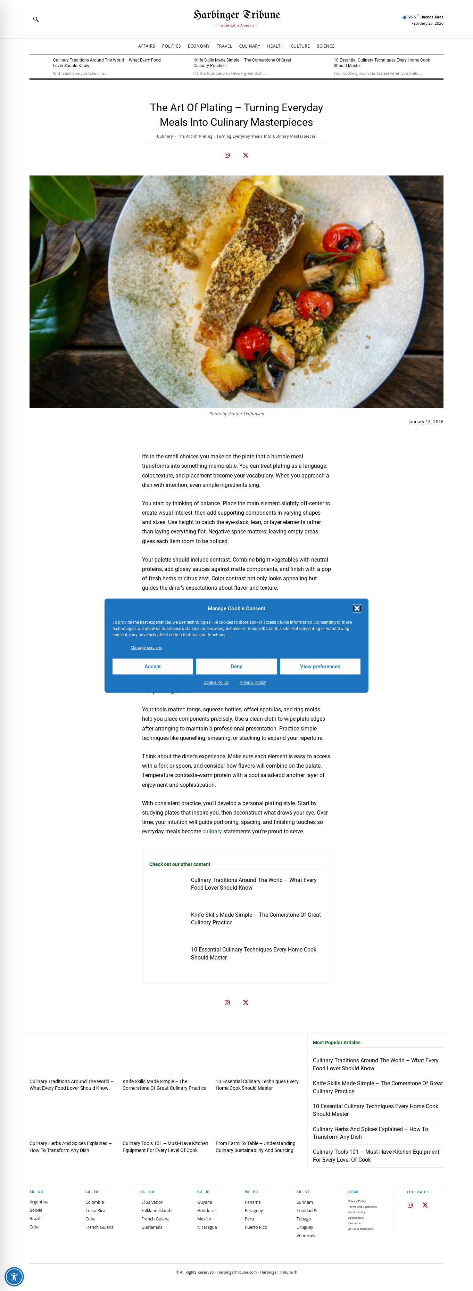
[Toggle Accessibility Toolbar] (14, 1277)
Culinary (165, 136)
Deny (236, 666)
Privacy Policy (253, 682)
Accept (152, 666)
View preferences (320, 666)
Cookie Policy (216, 682)
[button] (357, 608)
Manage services (146, 647)
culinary (212, 831)
